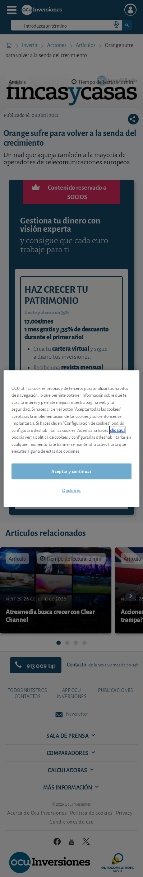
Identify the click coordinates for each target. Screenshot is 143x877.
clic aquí (117, 429)
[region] (71, 438)
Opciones (71, 490)
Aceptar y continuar (71, 471)
